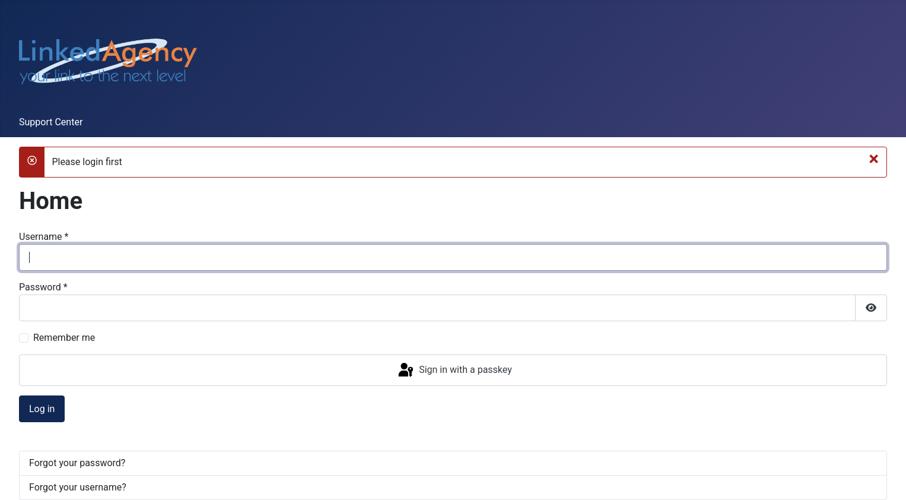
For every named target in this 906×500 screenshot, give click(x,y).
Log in (42, 408)
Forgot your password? (77, 463)
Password (43, 287)
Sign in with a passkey (454, 370)
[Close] (873, 158)
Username (43, 236)
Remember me (64, 337)
